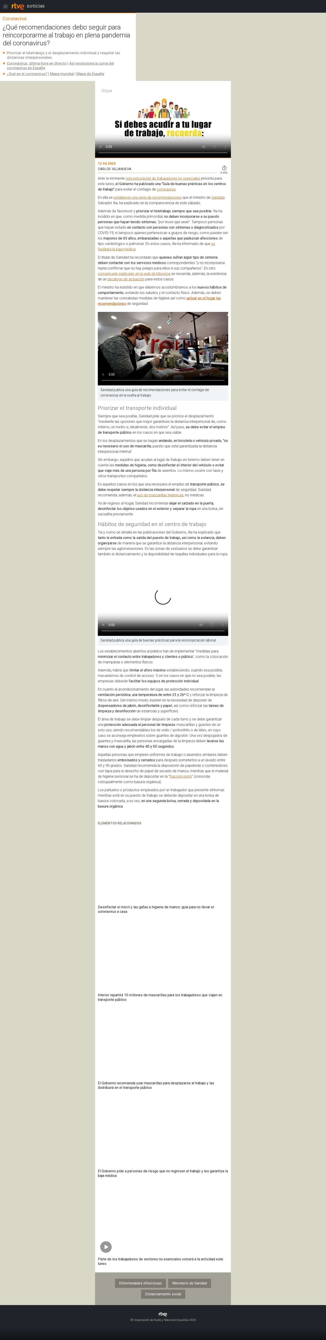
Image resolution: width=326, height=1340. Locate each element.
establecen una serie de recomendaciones (148, 197)
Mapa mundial (62, 73)
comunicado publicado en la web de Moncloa (134, 274)
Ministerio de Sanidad (189, 1283)
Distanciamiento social (163, 1294)
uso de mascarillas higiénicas (160, 495)
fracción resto (181, 776)
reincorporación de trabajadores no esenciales (163, 178)
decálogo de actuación (125, 279)
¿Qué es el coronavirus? (27, 73)
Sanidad (217, 197)
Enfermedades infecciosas (140, 1283)
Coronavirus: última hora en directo (37, 63)
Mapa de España (90, 73)
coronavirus (166, 189)
